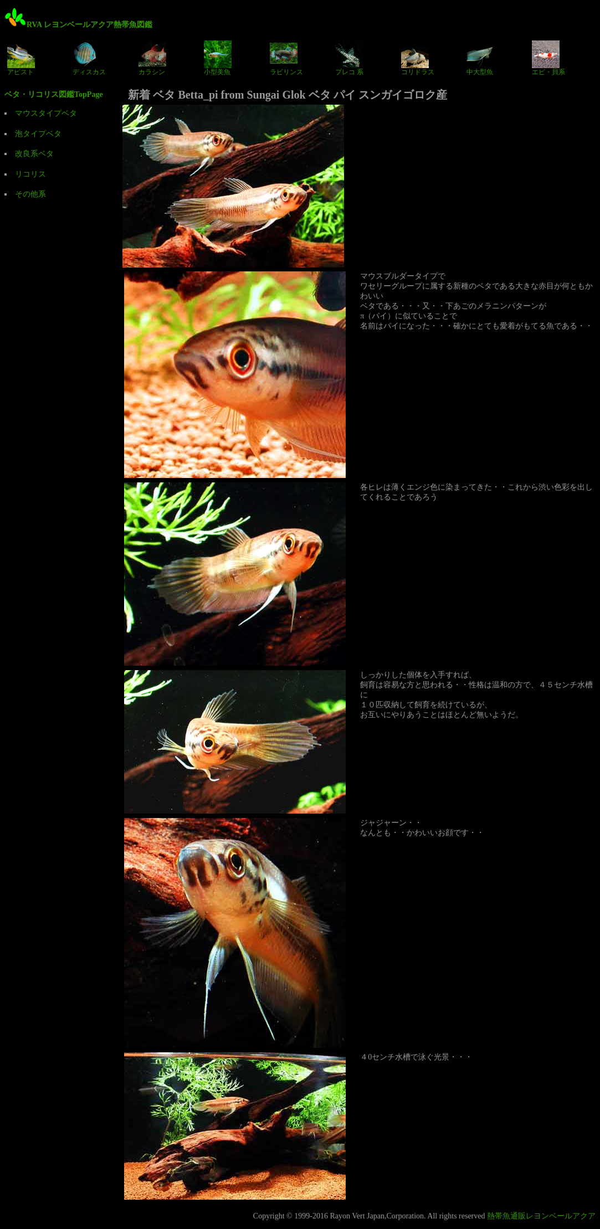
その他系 (30, 194)
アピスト (21, 58)
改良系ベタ (34, 154)
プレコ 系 (349, 58)
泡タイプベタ (38, 134)
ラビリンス (286, 58)
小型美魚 (218, 58)
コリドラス (417, 58)
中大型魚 (480, 58)
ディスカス (89, 58)
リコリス (30, 174)
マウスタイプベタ (46, 113)
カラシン (152, 58)
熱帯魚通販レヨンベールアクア (541, 1216)
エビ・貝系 (548, 58)
